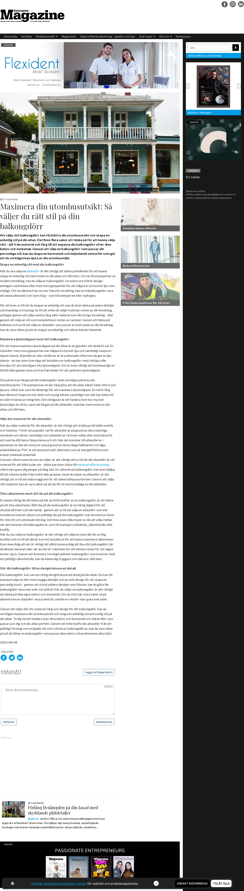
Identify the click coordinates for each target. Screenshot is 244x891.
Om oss (165, 36)
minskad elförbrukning (93, 464)
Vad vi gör (147, 36)
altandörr (33, 271)
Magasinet (69, 36)
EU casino (193, 177)
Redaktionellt (47, 36)
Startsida (10, 36)
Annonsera (183, 36)
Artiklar (26, 36)
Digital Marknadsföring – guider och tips (107, 36)
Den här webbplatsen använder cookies (58, 883)
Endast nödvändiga (192, 883)
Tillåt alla (221, 883)
